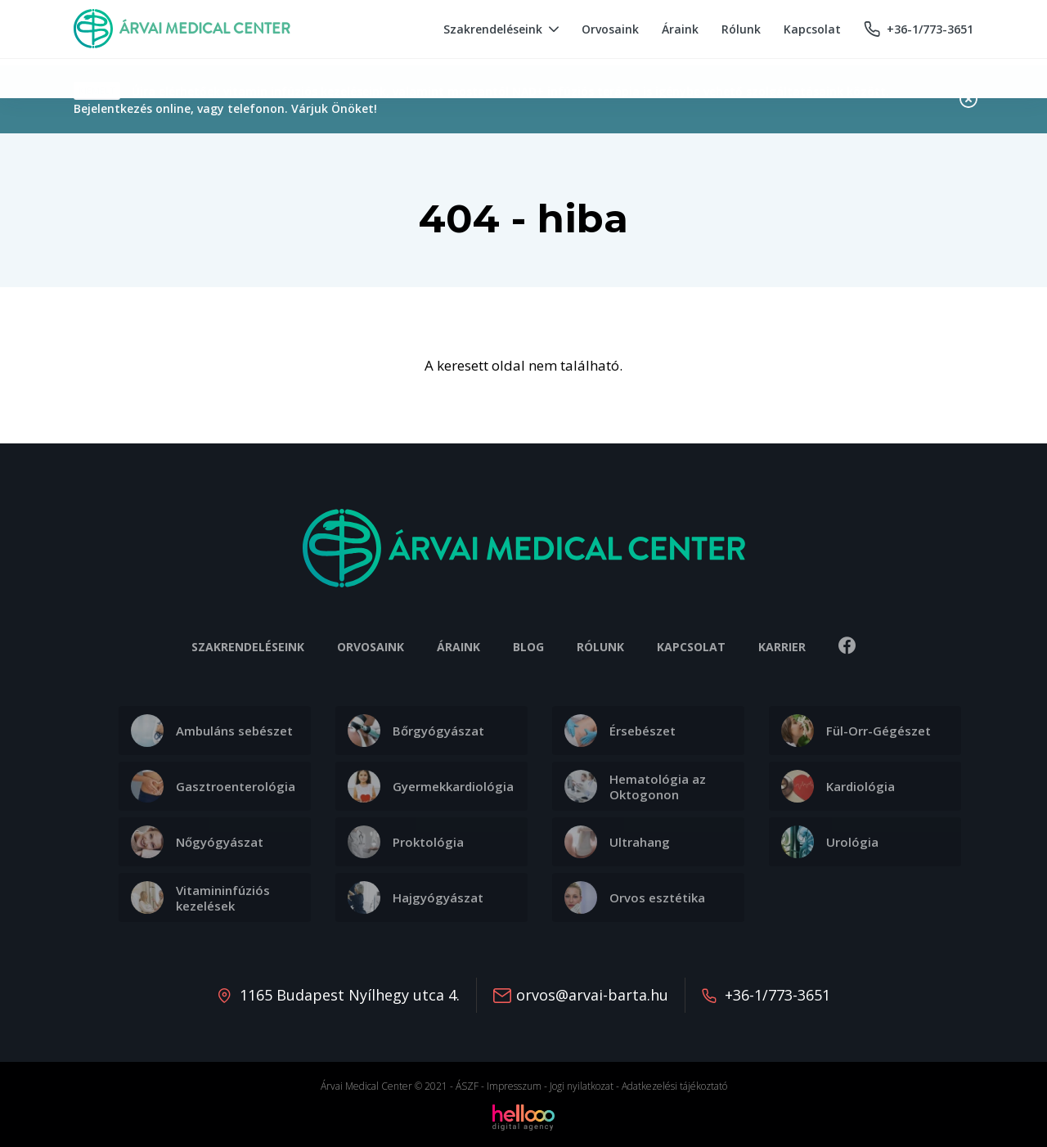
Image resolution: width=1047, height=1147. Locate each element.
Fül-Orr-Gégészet (856, 730)
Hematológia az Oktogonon (635, 786)
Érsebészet (620, 730)
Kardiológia (838, 786)
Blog (528, 646)
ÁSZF (467, 1086)
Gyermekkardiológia (431, 786)
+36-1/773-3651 (777, 995)
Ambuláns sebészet (212, 730)
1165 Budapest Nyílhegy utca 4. (350, 995)
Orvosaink (370, 646)
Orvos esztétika (634, 897)
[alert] (523, 99)
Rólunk (600, 646)
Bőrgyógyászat (416, 730)
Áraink (458, 646)
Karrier (782, 646)
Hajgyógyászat (415, 897)
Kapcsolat (691, 646)
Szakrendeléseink (247, 646)
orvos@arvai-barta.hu (592, 995)
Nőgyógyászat (197, 841)
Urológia (829, 841)
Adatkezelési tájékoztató (674, 1086)
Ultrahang (617, 841)
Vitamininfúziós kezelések (200, 897)
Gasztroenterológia (213, 786)
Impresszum (514, 1086)
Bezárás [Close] (968, 99)
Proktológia (406, 841)
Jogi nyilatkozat (581, 1086)
